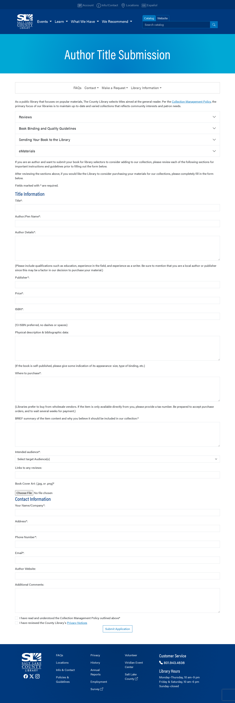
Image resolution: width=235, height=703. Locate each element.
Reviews (25, 116)
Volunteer (131, 655)
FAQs (59, 655)
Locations (62, 662)
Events (43, 21)
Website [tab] (162, 18)
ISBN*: (19, 309)
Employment (99, 681)
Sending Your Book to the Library (44, 139)
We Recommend (115, 21)
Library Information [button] (145, 87)
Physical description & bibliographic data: (42, 332)
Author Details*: (25, 232)
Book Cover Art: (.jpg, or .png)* (34, 483)
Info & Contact (65, 670)
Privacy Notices (77, 623)
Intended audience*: (27, 452)
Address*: (21, 521)
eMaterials (27, 150)
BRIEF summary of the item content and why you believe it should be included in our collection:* (77, 418)
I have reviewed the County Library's (53, 623)
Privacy (95, 655)
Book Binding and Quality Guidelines (47, 128)
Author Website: (25, 568)
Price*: (19, 293)
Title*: (18, 200)
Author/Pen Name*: (28, 216)
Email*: (19, 553)
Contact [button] (90, 87)
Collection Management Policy (191, 101)
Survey (97, 689)
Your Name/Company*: (30, 505)
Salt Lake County (131, 676)
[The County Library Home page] (31, 662)
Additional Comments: (29, 584)
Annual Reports (96, 672)
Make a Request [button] (113, 87)
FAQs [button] (77, 87)
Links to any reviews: (28, 467)
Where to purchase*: (28, 373)
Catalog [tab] (149, 18)
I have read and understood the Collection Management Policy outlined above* (69, 618)
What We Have (83, 21)
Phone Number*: (26, 537)
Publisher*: (22, 277)
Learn (60, 21)
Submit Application (117, 629)
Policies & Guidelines (63, 679)
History (95, 662)
